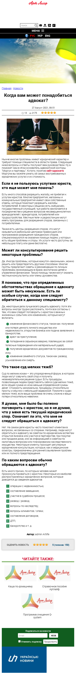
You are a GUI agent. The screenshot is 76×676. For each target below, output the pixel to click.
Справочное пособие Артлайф (54, 578)
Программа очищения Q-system (37, 606)
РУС (32, 35)
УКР (40, 35)
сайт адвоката (55, 170)
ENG (47, 35)
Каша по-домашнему (20, 576)
